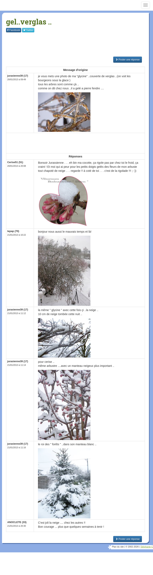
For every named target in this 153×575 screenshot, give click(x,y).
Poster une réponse (127, 59)
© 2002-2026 (132, 546)
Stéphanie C (146, 546)
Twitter (28, 30)
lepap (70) (13, 231)
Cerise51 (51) (15, 162)
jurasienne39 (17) (17, 75)
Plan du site (118, 546)
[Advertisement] (79, 44)
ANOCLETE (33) (16, 522)
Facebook (13, 30)
